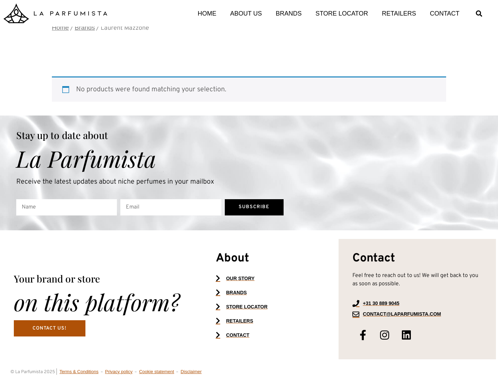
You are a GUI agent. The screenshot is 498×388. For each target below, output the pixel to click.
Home (206, 13)
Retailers (399, 13)
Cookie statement (156, 375)
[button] (479, 13)
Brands (289, 13)
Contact (445, 13)
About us (246, 13)
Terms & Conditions (79, 375)
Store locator (341, 13)
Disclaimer (191, 375)
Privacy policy (118, 375)
